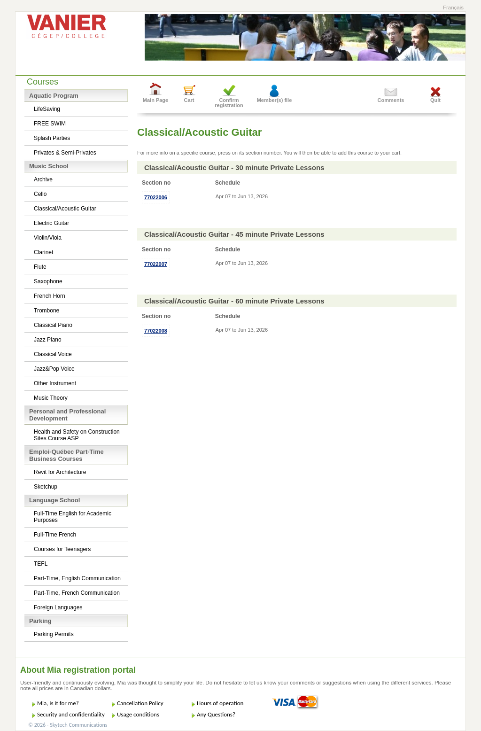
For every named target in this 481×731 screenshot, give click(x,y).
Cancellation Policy (140, 703)
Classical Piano (53, 325)
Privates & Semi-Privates (65, 152)
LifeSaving (47, 109)
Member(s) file (274, 100)
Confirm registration (229, 102)
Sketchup (45, 486)
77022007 (155, 264)
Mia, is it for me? (58, 703)
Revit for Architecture (60, 472)
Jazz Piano (48, 339)
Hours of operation (220, 703)
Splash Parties (52, 138)
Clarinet (43, 252)
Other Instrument (55, 383)
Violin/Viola (48, 237)
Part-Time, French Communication (77, 593)
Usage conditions (138, 714)
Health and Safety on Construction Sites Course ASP (77, 435)
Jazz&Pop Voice (54, 369)
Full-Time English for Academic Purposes (72, 516)
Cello (40, 194)
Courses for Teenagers (62, 549)
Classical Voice (53, 354)
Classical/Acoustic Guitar (65, 208)
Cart (189, 100)
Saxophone (48, 281)
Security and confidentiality (71, 714)
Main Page (155, 100)
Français (453, 7)
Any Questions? (216, 714)
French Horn (49, 296)
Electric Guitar (51, 223)
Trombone (46, 310)
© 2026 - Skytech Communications (67, 725)
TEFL (40, 563)
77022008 (155, 331)
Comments (391, 100)
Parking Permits (54, 634)
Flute (40, 267)
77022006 (155, 197)
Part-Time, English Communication (77, 578)
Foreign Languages (58, 607)
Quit (435, 100)
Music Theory (51, 398)
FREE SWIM (50, 123)
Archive (43, 179)
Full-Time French (55, 534)
